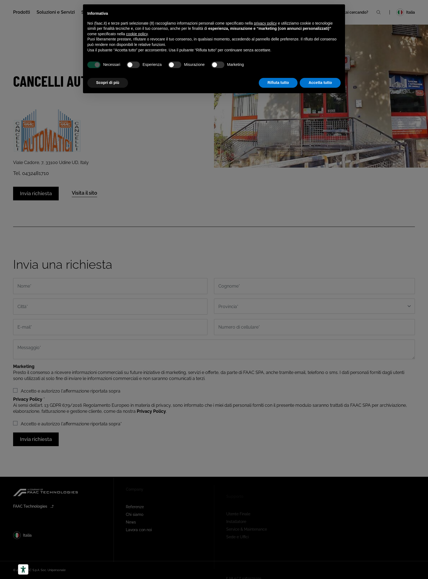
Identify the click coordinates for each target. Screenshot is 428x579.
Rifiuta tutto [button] (278, 82)
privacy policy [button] (265, 23)
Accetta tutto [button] (320, 82)
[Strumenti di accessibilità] (23, 569)
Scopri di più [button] (107, 82)
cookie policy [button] (137, 34)
